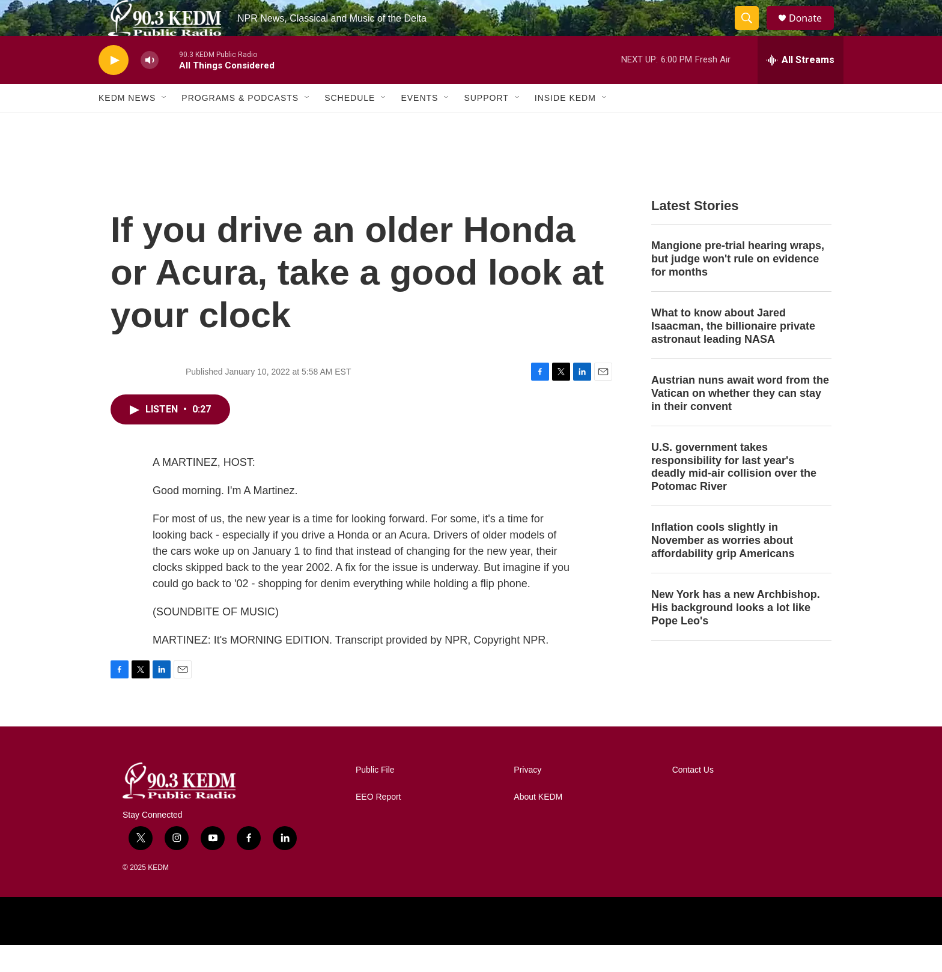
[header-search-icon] (752, 32)
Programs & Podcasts (240, 125)
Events (419, 125)
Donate (812, 31)
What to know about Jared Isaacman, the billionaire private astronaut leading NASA (733, 353)
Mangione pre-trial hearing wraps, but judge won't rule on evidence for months (737, 286)
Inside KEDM (565, 125)
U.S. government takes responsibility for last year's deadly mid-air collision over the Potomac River (733, 494)
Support (486, 125)
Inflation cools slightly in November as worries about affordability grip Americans (722, 567)
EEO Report (378, 824)
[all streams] (800, 87)
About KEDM (538, 824)
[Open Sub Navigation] (164, 125)
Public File (375, 796)
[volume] (149, 87)
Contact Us (693, 796)
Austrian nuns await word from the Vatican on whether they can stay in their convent (740, 420)
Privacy (527, 796)
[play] (113, 87)
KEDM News (127, 125)
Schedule (349, 125)
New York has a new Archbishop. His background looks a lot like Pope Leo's (735, 634)
